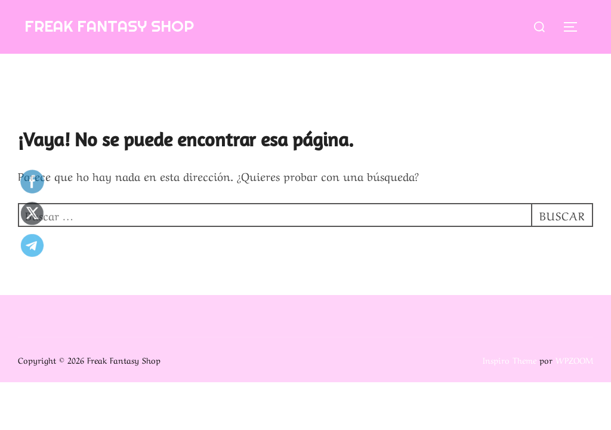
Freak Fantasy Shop (109, 26)
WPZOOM (574, 360)
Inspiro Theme (509, 360)
